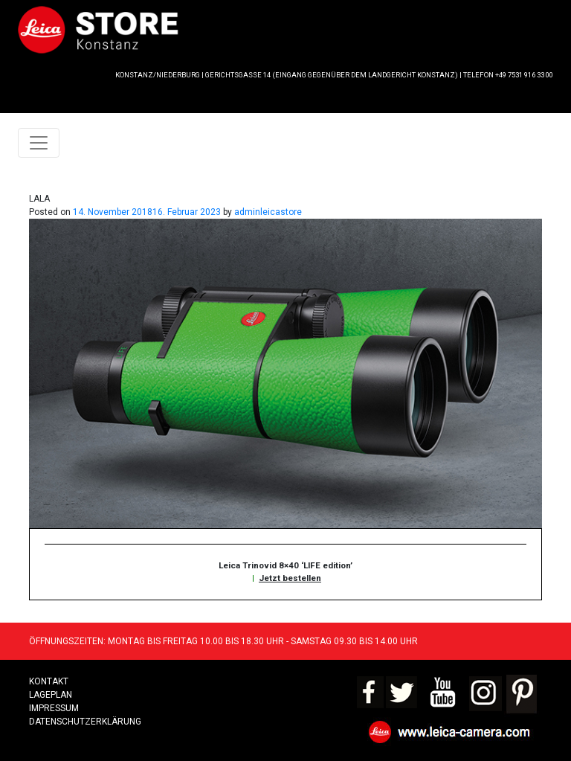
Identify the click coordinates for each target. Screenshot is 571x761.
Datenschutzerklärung (85, 721)
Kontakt (48, 681)
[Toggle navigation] (38, 143)
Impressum (54, 708)
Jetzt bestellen (290, 578)
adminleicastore (268, 212)
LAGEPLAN (50, 695)
